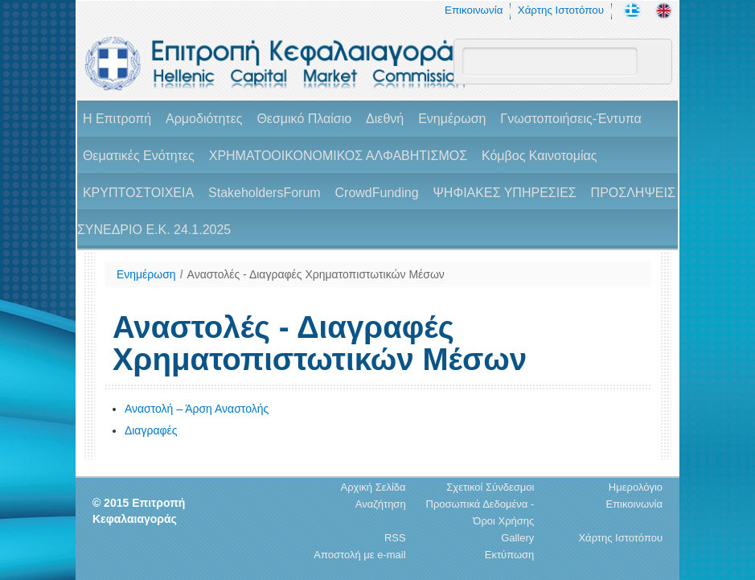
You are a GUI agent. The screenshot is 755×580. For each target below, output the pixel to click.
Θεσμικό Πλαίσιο (303, 118)
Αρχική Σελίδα (373, 487)
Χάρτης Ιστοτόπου (561, 10)
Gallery (517, 538)
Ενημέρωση (452, 118)
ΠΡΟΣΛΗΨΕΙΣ (633, 193)
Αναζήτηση (380, 504)
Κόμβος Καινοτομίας (539, 155)
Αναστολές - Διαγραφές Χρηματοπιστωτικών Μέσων (316, 274)
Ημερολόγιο (636, 487)
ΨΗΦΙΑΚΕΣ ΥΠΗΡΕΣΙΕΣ (504, 193)
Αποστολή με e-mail (359, 555)
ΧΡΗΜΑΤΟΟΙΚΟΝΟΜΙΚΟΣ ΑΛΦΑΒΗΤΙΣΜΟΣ (338, 155)
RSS (395, 538)
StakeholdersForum (264, 193)
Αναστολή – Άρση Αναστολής (197, 408)
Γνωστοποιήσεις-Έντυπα (570, 118)
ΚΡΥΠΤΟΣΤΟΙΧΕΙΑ (138, 193)
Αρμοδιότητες (204, 118)
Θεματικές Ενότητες (139, 155)
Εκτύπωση (510, 555)
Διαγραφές (151, 430)
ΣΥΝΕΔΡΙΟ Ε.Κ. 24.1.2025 (154, 230)
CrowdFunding (377, 193)
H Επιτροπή (117, 118)
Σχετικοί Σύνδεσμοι (490, 487)
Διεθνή (385, 118)
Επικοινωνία (474, 10)
